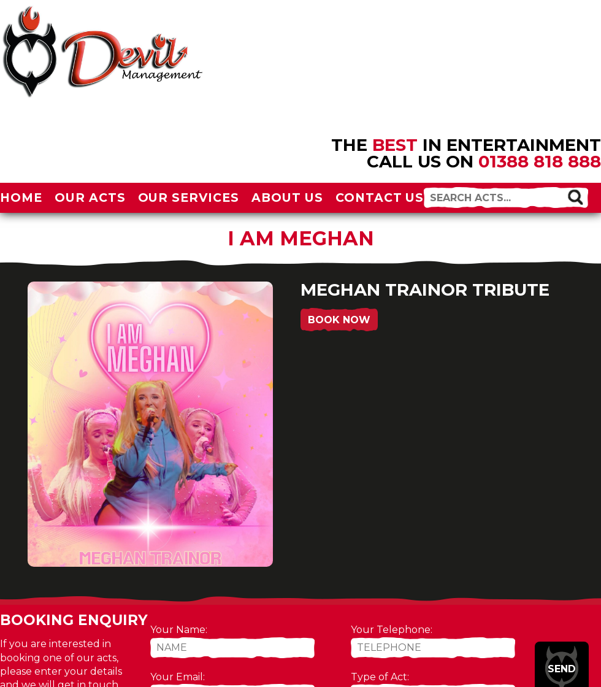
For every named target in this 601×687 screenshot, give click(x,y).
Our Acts (90, 197)
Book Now (339, 320)
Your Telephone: (391, 629)
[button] (575, 196)
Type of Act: (380, 677)
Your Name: (178, 629)
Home (21, 197)
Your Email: (177, 677)
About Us (287, 197)
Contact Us (379, 197)
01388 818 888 (539, 161)
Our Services (189, 197)
